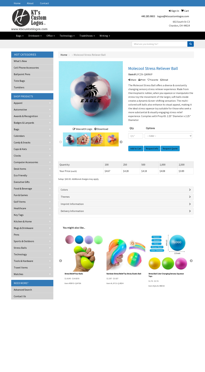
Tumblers (19, 87)
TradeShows (87, 35)
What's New (20, 61)
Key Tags (19, 214)
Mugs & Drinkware (23, 228)
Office (50, 35)
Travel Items (21, 267)
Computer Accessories (26, 162)
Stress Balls (20, 247)
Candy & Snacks (22, 142)
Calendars (19, 135)
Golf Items (20, 201)
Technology (67, 35)
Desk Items (20, 168)
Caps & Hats (20, 149)
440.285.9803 (148, 16)
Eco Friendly (20, 175)
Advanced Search (23, 289)
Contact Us (20, 296)
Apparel (18, 103)
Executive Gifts (22, 182)
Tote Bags (19, 80)
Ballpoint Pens (22, 74)
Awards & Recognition (26, 116)
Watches (18, 274)
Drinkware (35, 35)
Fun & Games (21, 195)
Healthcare (20, 208)
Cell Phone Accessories (26, 67)
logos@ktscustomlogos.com (173, 16)
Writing (105, 35)
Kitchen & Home (23, 221)
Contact (44, 3)
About (30, 3)
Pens (16, 234)
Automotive (20, 109)
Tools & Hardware (23, 261)
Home (17, 3)
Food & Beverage (23, 188)
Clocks (17, 155)
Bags (20, 35)
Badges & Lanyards (24, 122)
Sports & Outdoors (24, 241)
